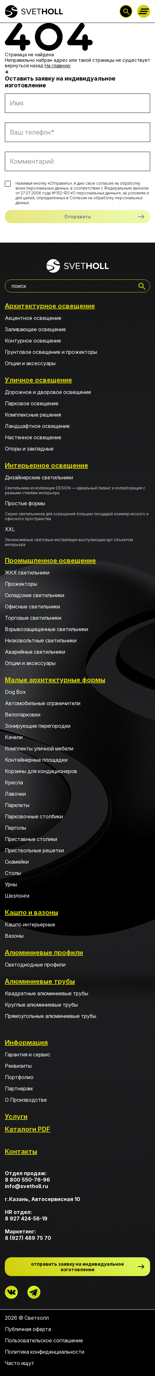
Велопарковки (22, 714)
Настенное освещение (33, 437)
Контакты (21, 1151)
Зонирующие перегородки (37, 726)
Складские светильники (34, 595)
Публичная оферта (28, 1329)
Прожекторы (21, 584)
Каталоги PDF (27, 1129)
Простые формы (77, 510)
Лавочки (15, 794)
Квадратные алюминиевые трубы (46, 993)
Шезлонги (17, 895)
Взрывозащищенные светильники (46, 629)
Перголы (15, 828)
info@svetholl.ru (26, 1186)
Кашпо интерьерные (30, 924)
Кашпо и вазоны (31, 912)
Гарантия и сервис (27, 1054)
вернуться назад (24, 65)
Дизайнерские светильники (77, 484)
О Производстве (26, 1100)
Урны (11, 884)
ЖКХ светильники (27, 572)
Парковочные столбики (34, 816)
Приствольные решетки (34, 850)
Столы (13, 873)
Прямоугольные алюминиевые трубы (50, 1016)
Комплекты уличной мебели (39, 748)
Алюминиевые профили (44, 952)
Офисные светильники (32, 606)
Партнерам (19, 1088)
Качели (14, 737)
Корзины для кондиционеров (41, 771)
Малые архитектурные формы (55, 680)
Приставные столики (31, 839)
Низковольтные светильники (41, 640)
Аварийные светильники (35, 652)
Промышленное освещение (50, 560)
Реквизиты (18, 1066)
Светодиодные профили (35, 964)
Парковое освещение (31, 403)
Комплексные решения (33, 414)
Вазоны (14, 936)
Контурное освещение (33, 340)
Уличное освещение (38, 380)
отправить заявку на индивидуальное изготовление (77, 1266)
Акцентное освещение (33, 318)
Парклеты (17, 805)
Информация (26, 1042)
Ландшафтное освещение (37, 426)
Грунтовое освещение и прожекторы (51, 352)
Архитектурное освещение (50, 306)
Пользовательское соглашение (44, 1340)
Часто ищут (19, 1363)
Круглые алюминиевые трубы (41, 1004)
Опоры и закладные (29, 448)
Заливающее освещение (35, 329)
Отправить (77, 216)
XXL (77, 536)
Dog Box (15, 692)
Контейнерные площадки (36, 760)
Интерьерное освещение (46, 465)
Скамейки (17, 861)
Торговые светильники (33, 618)
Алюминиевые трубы (40, 981)
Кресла (14, 782)
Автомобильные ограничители (42, 703)
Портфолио (19, 1077)
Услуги (16, 1116)
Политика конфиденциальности (44, 1352)
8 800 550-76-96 (27, 1179)
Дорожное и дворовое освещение (48, 392)
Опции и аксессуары (30, 363)
